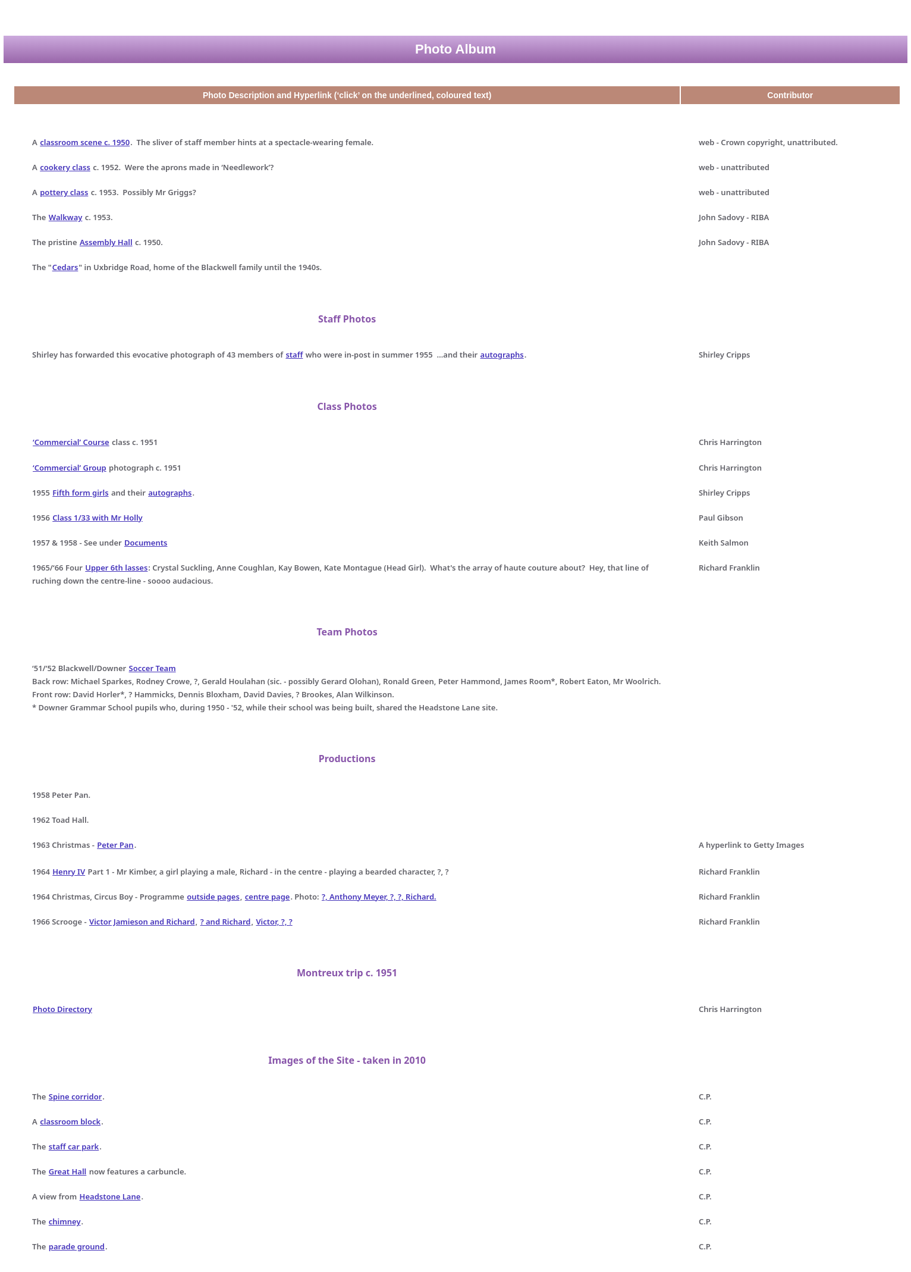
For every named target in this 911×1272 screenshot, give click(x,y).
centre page (267, 896)
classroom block (70, 1121)
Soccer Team (152, 668)
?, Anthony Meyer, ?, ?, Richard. (379, 896)
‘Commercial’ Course (71, 442)
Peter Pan (115, 844)
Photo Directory (62, 1009)
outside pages (213, 896)
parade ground (77, 1246)
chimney (65, 1221)
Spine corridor (75, 1096)
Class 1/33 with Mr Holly (97, 517)
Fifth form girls (80, 492)
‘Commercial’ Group (69, 467)
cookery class (65, 167)
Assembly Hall (106, 242)
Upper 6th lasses (116, 567)
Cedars (65, 267)
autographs (502, 354)
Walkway (66, 217)
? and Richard (225, 921)
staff (294, 354)
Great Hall (67, 1171)
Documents (145, 542)
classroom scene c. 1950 (85, 142)
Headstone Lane (110, 1196)
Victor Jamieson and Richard (142, 921)
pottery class (64, 192)
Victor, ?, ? (274, 921)
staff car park (74, 1146)
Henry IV (68, 871)
